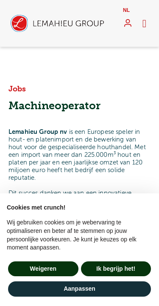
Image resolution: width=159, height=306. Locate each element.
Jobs (17, 89)
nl (126, 10)
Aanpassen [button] (79, 288)
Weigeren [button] (43, 268)
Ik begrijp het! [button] (115, 268)
